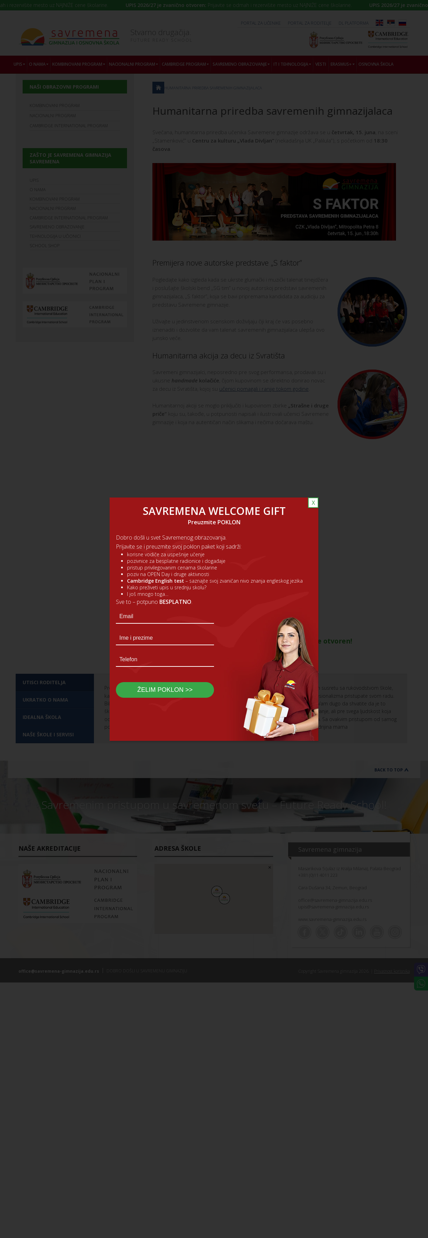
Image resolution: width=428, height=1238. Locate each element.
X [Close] (313, 503)
